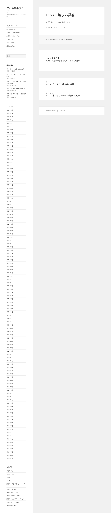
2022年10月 (10, 244)
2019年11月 (10, 358)
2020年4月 (10, 341)
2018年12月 (10, 393)
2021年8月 (10, 289)
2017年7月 (10, 449)
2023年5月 (10, 221)
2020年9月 (10, 325)
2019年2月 (10, 387)
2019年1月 (10, 390)
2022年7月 (10, 253)
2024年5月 (10, 182)
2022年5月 (10, 260)
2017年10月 (10, 439)
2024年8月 (10, 172)
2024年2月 (10, 191)
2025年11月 (10, 123)
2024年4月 (10, 185)
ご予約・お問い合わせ (13, 32)
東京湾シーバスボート (13, 492)
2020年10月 (10, 322)
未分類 (8, 481)
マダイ (8, 477)
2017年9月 (10, 442)
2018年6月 (10, 413)
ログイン (67, 61)
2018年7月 (10, 410)
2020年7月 (10, 331)
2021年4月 (10, 302)
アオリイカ (10, 471)
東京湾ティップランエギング (15, 499)
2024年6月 (10, 178)
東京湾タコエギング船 (13, 496)
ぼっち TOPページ (12, 26)
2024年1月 (10, 195)
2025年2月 (10, 152)
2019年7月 (10, 370)
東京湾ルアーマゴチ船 (13, 502)
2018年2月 (10, 426)
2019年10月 (10, 361)
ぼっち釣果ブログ (15, 10)
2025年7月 (10, 136)
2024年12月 (10, 159)
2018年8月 (10, 406)
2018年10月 (10, 400)
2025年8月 (10, 133)
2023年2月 (10, 231)
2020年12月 (10, 315)
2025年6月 (10, 139)
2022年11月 (10, 240)
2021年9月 (10, 286)
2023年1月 (10, 234)
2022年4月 (10, 263)
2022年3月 (10, 266)
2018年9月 (10, 403)
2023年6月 (10, 217)
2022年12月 (10, 237)
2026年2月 (10, 113)
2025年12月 (10, 120)
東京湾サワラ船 (11, 489)
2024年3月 (10, 188)
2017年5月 (10, 455)
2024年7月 (10, 175)
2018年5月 (10, 416)
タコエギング (10, 474)
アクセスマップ (11, 39)
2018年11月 (10, 397)
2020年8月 (10, 328)
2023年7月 (10, 214)
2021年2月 (10, 309)
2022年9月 (10, 247)
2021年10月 (10, 283)
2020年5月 (10, 338)
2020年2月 (10, 348)
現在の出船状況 (11, 29)
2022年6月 (10, 257)
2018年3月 (10, 423)
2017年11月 (10, 436)
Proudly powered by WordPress (55, 111)
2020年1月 (10, 351)
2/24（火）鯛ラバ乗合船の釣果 (16, 89)
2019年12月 (10, 354)
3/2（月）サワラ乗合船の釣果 (15, 69)
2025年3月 (10, 149)
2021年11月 (10, 279)
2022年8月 (10, 250)
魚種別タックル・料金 (13, 36)
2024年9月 (10, 169)
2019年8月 (10, 367)
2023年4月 (10, 224)
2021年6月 (10, 296)
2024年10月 (10, 165)
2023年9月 (10, 208)
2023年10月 (10, 204)
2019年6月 (10, 374)
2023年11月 (10, 201)
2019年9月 (10, 364)
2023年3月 (10, 227)
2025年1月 (10, 156)
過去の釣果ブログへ (12, 46)
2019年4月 (10, 380)
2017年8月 (10, 445)
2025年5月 (10, 143)
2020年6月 (10, 335)
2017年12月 (10, 432)
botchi (63, 39)
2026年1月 (10, 117)
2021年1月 (10, 312)
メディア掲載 (10, 43)
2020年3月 (10, 344)
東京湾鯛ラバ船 (11, 505)
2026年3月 (10, 110)
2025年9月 (10, 130)
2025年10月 (10, 126)
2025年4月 (10, 146)
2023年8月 (10, 211)
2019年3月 (10, 383)
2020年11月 (10, 318)
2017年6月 (10, 452)
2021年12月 (10, 276)
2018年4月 (10, 419)
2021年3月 (10, 305)
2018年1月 (10, 429)
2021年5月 (10, 299)
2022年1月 (10, 273)
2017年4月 (10, 458)
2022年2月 (10, 270)
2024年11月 (10, 162)
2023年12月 (10, 198)
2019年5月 (10, 377)
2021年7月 (10, 292)
